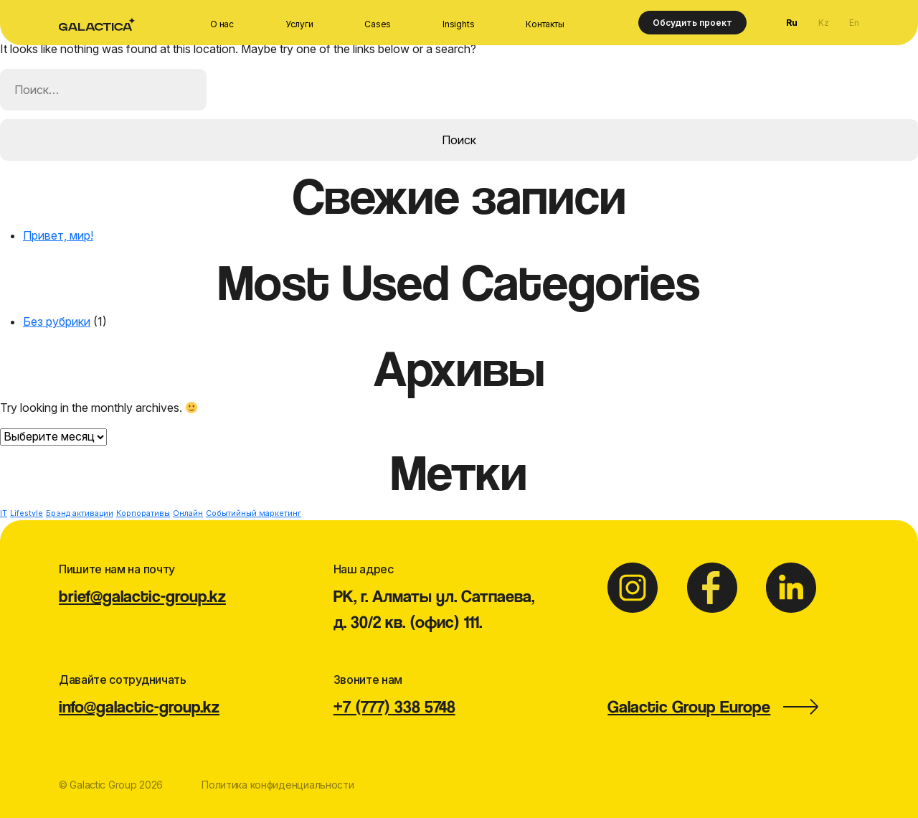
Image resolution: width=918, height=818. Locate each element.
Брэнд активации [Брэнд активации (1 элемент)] (79, 513)
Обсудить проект (692, 22)
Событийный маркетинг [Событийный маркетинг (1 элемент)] (253, 513)
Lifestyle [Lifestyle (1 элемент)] (26, 513)
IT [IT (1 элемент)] (3, 513)
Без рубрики (56, 321)
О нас (222, 24)
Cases (377, 24)
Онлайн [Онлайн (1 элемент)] (188, 513)
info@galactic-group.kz (139, 706)
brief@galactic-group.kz (142, 596)
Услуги (299, 24)
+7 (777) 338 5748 (394, 706)
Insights (458, 24)
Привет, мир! (58, 235)
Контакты (545, 24)
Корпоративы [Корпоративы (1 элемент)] (143, 513)
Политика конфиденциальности (278, 785)
